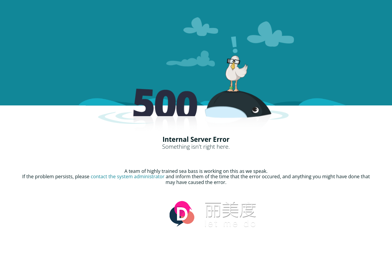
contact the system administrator (128, 176)
